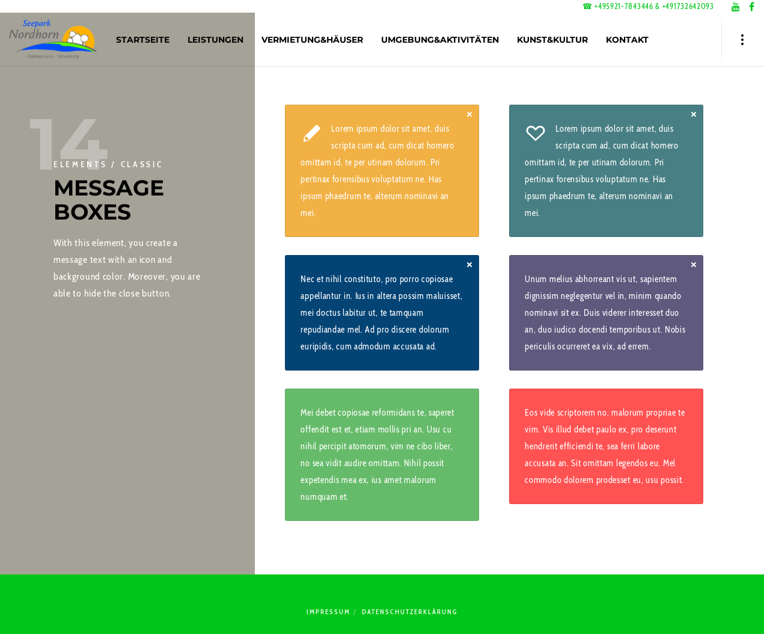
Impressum (328, 612)
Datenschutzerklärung (409, 612)
